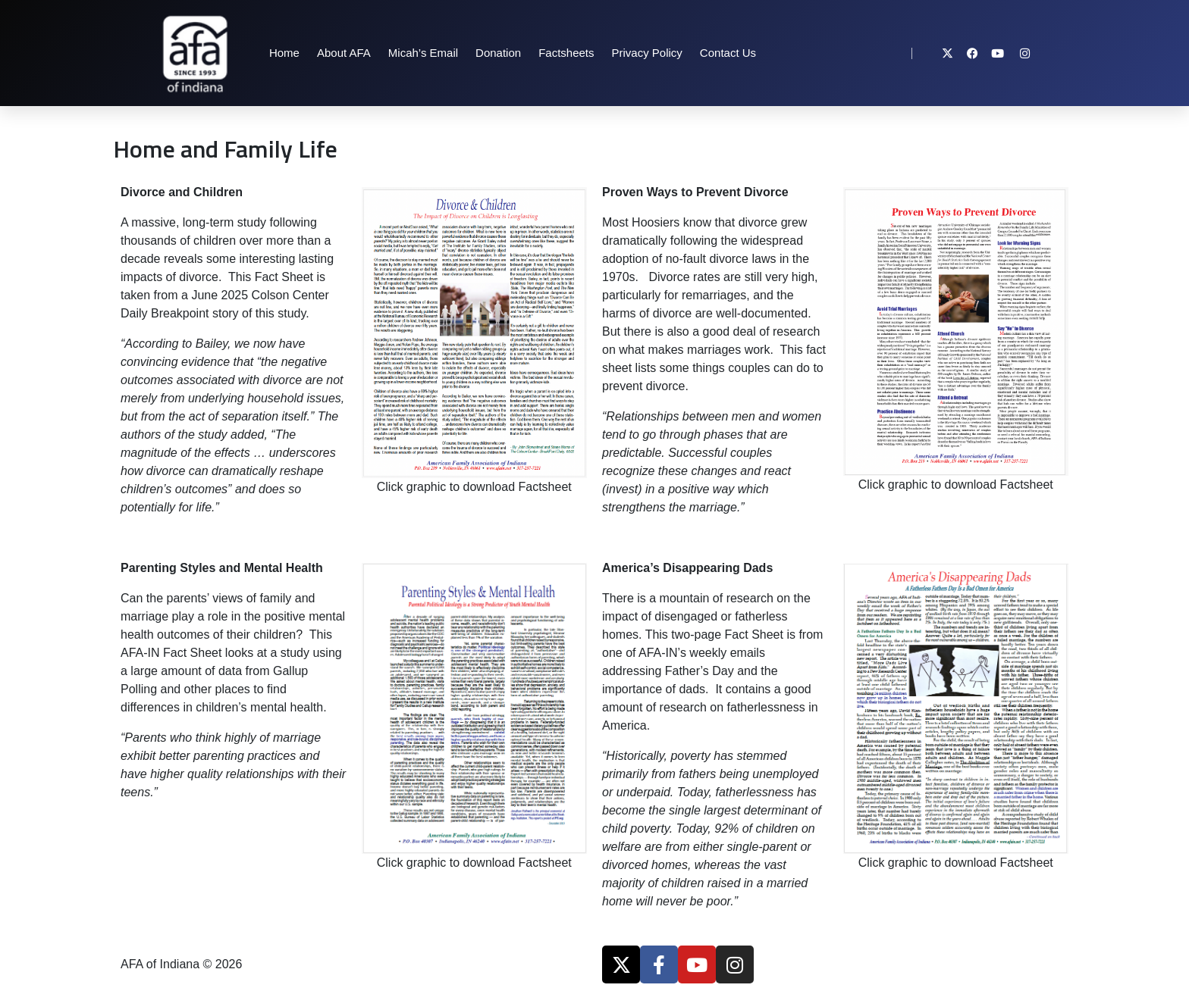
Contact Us (728, 52)
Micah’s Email (423, 52)
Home (284, 52)
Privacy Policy (647, 52)
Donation (498, 52)
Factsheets (566, 52)
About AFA (344, 52)
